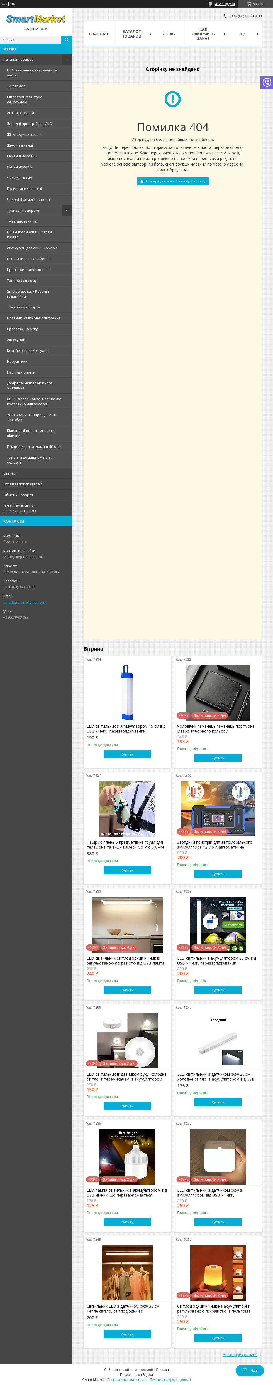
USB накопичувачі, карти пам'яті (29, 234)
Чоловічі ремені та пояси (29, 199)
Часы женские (19, 177)
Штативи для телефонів (28, 258)
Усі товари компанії (240, 1354)
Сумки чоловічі (20, 166)
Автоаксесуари (20, 112)
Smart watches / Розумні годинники (28, 294)
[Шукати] (66, 40)
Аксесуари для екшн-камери (32, 247)
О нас (169, 34)
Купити (127, 754)
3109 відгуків (225, 4)
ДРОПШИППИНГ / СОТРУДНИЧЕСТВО (19, 508)
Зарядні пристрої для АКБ (29, 123)
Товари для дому (22, 280)
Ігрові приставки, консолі (29, 269)
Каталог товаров (18, 59)
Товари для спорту (23, 307)
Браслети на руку (22, 328)
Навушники (17, 361)
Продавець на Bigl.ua (136, 1375)
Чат (249, 1370)
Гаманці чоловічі (21, 156)
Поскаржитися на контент (127, 1380)
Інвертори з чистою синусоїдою (24, 99)
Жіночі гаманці (20, 145)
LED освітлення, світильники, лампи (32, 73)
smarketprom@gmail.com (24, 602)
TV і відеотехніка (22, 221)
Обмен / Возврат (18, 494)
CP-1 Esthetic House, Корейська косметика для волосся (34, 401)
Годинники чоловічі (24, 188)
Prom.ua (162, 1370)
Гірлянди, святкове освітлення (34, 317)
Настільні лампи (21, 372)
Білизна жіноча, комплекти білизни (31, 433)
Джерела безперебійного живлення (29, 386)
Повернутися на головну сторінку (176, 181)
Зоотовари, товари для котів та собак (32, 417)
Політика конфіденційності (170, 1380)
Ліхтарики (16, 85)
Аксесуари (16, 339)
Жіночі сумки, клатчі (24, 134)
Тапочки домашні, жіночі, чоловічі (29, 460)
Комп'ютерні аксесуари (28, 350)
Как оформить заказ (203, 34)
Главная (98, 34)
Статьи (9, 473)
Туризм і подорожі (23, 210)
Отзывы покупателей (22, 484)
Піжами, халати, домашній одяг (34, 446)
